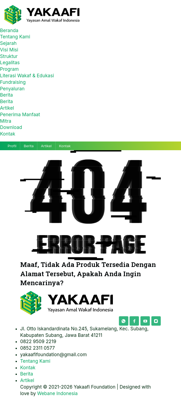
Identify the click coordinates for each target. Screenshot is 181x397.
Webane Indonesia (57, 393)
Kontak (7, 134)
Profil (12, 146)
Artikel (7, 108)
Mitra (5, 121)
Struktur (9, 56)
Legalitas (10, 62)
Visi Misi (9, 50)
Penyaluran (12, 88)
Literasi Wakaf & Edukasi (27, 75)
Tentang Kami (15, 36)
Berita (6, 95)
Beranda (9, 30)
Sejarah (8, 43)
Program (9, 69)
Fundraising (13, 82)
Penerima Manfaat (20, 114)
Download (11, 127)
